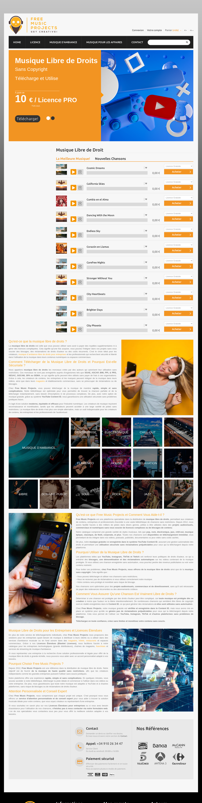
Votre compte (154, 30)
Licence (35, 42)
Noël (14, 227)
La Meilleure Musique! (73, 158)
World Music (19, 221)
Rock (14, 190)
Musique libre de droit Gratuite (29, 245)
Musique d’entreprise (24, 153)
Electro (16, 172)
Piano (15, 215)
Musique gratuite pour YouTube (30, 252)
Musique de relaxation (24, 233)
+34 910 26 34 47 (110, 743)
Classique (17, 166)
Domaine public (20, 202)
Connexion (138, 30)
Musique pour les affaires (104, 42)
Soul (14, 239)
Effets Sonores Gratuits (25, 258)
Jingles (15, 184)
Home (17, 42)
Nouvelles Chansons (110, 158)
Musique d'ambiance (63, 42)
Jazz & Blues (19, 196)
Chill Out (16, 159)
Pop (14, 178)
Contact (137, 42)
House (15, 209)
